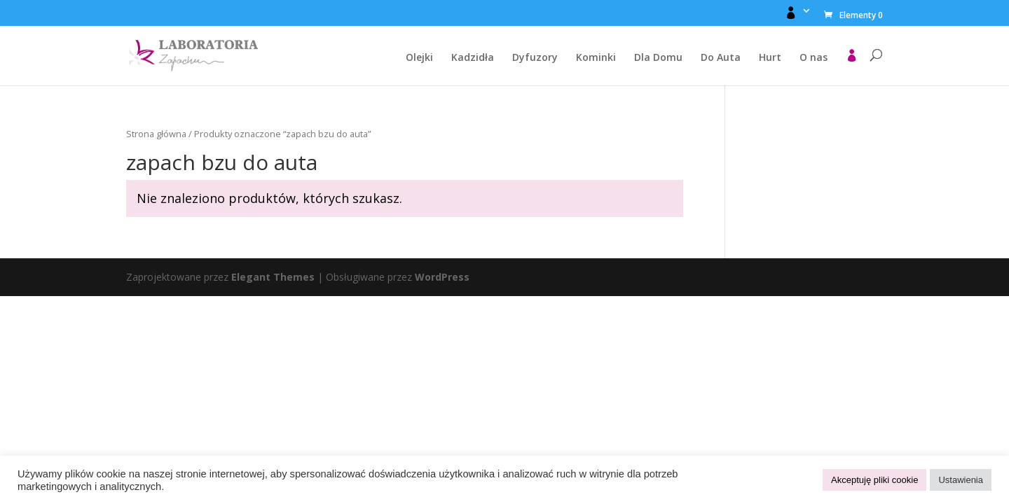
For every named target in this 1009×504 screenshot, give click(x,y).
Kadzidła (472, 58)
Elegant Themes (273, 277)
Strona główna (156, 133)
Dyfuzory (535, 58)
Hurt (770, 58)
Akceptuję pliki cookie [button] (874, 480)
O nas (813, 58)
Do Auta (721, 58)
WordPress (442, 277)
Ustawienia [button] (960, 480)
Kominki (596, 58)
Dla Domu (658, 58)
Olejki (419, 58)
